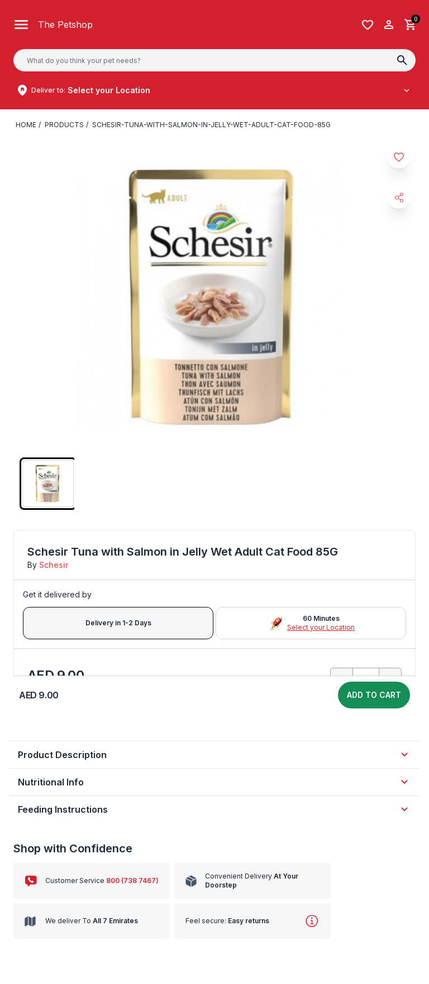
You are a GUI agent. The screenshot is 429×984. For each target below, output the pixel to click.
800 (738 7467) (123, 881)
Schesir (52, 565)
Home (26, 125)
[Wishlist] (367, 25)
